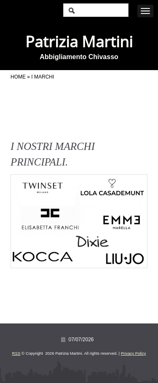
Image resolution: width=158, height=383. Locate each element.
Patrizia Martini (79, 41)
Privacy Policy (133, 353)
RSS (16, 353)
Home (18, 77)
